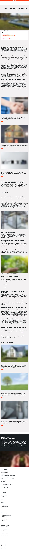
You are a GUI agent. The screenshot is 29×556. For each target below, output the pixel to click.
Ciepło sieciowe (20, 433)
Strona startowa (3, 433)
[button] (14, 431)
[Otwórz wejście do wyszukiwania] (25, 3)
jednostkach (17, 60)
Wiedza (8, 433)
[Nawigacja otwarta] (27, 2)
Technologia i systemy (13, 433)
